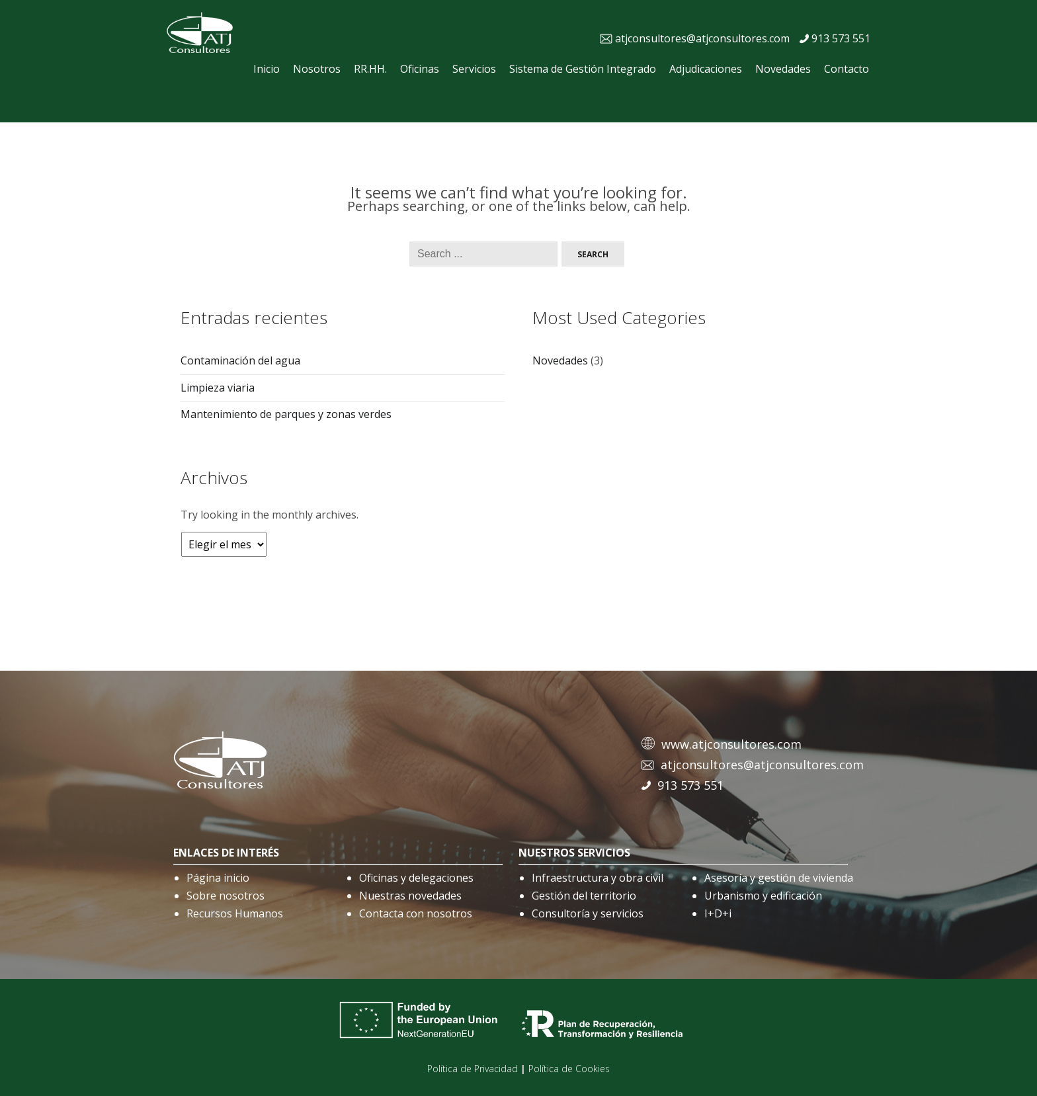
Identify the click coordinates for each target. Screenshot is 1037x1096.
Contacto (846, 69)
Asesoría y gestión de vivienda (778, 877)
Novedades (783, 69)
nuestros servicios (574, 852)
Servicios (474, 69)
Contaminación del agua (240, 360)
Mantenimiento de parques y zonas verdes (286, 414)
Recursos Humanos (235, 913)
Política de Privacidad (472, 1068)
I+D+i (717, 913)
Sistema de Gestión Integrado (582, 69)
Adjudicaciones (705, 69)
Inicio (266, 69)
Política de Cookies (569, 1068)
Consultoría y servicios (587, 913)
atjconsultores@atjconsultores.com (702, 38)
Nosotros (317, 69)
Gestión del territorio (584, 895)
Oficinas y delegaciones (416, 877)
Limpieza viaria (218, 387)
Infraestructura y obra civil (597, 877)
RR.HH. (370, 69)
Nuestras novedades (410, 895)
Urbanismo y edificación (763, 895)
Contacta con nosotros (415, 913)
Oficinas (419, 69)
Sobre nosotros (226, 895)
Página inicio (218, 877)
